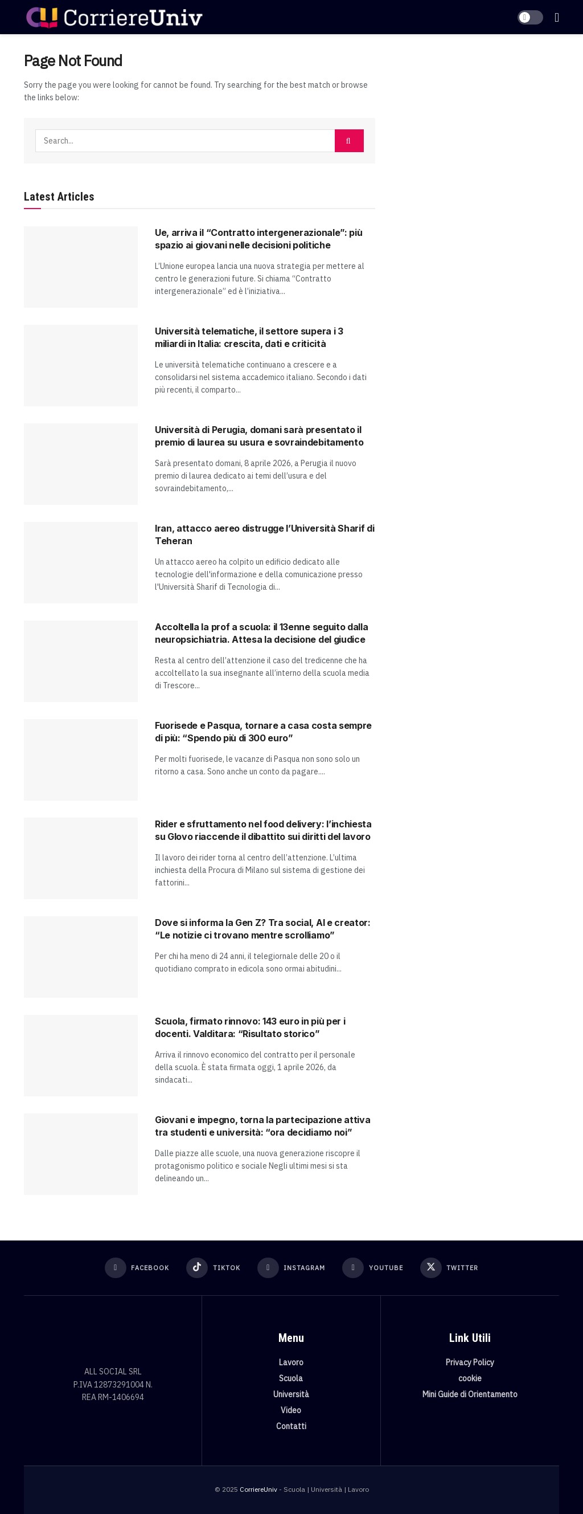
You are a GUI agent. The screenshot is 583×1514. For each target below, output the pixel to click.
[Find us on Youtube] (372, 1268)
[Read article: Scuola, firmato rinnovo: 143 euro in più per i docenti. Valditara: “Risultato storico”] (81, 1055)
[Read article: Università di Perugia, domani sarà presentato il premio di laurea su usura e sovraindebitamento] (81, 464)
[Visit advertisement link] (475, 134)
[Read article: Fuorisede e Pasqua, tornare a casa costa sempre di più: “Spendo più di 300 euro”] (81, 760)
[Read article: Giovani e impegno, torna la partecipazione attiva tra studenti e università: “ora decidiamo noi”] (81, 1154)
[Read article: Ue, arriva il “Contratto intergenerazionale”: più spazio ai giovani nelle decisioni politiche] (81, 267)
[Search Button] (349, 140)
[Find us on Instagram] (291, 1268)
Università (291, 1394)
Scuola (291, 1378)
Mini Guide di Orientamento (470, 1394)
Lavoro (291, 1362)
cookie (470, 1378)
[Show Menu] (557, 17)
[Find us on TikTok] (213, 1268)
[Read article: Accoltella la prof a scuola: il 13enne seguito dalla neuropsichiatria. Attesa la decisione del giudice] (81, 661)
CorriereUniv (258, 1489)
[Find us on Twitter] (449, 1268)
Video (291, 1410)
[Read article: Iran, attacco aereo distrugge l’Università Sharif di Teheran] (81, 562)
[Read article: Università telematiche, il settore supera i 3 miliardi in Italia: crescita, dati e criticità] (81, 365)
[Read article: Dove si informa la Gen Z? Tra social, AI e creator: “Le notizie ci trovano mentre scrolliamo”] (81, 957)
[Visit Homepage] (114, 17)
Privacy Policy (470, 1362)
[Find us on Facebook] (137, 1268)
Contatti (291, 1426)
